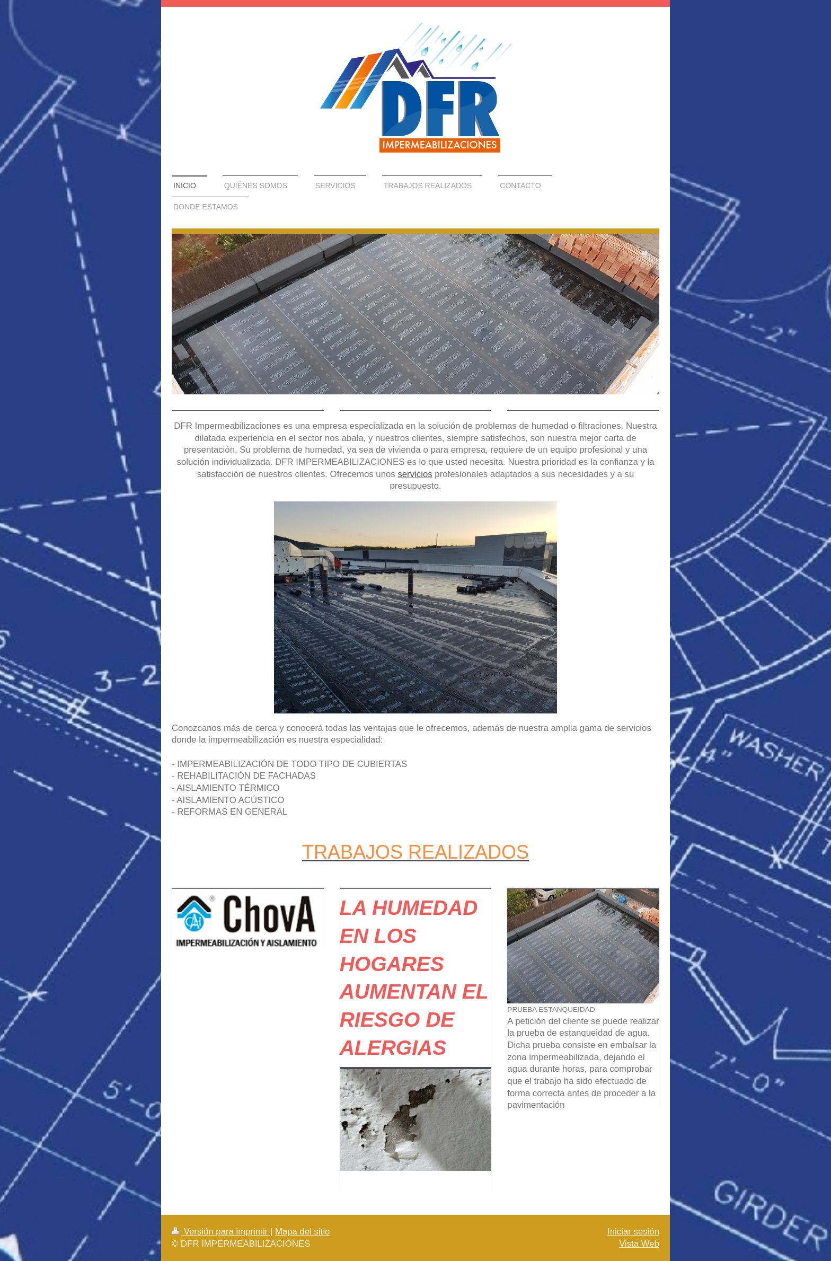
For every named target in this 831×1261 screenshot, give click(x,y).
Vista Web (639, 1244)
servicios (414, 474)
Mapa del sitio (302, 1232)
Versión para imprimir (221, 1232)
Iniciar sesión (633, 1232)
